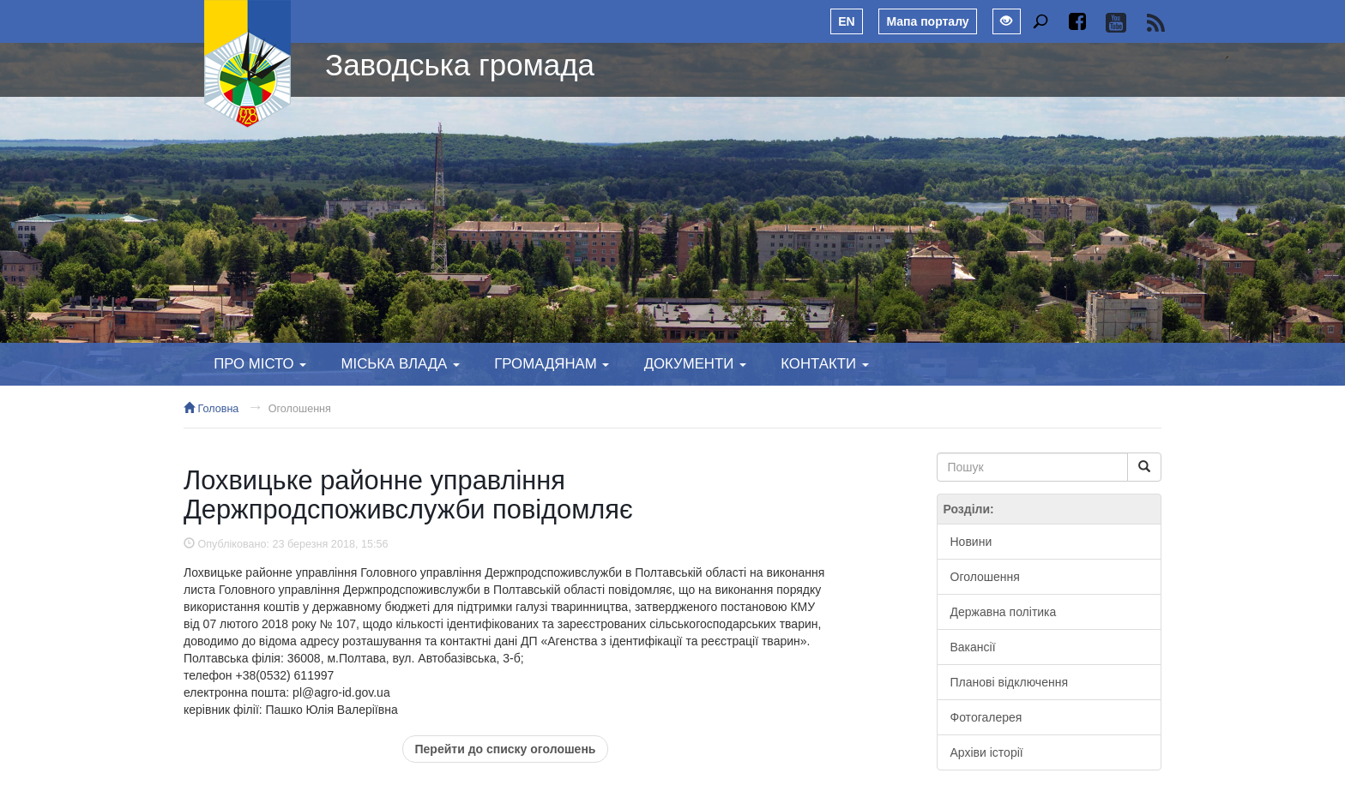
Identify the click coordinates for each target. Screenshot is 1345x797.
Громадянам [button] (551, 364)
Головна (211, 409)
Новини (971, 541)
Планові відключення (1009, 682)
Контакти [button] (824, 364)
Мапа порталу (927, 21)
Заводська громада (459, 64)
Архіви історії (986, 752)
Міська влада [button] (400, 364)
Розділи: (969, 509)
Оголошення (299, 409)
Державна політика (1003, 612)
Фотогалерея (986, 717)
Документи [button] (695, 364)
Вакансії (973, 647)
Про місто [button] (260, 364)
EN (846, 21)
